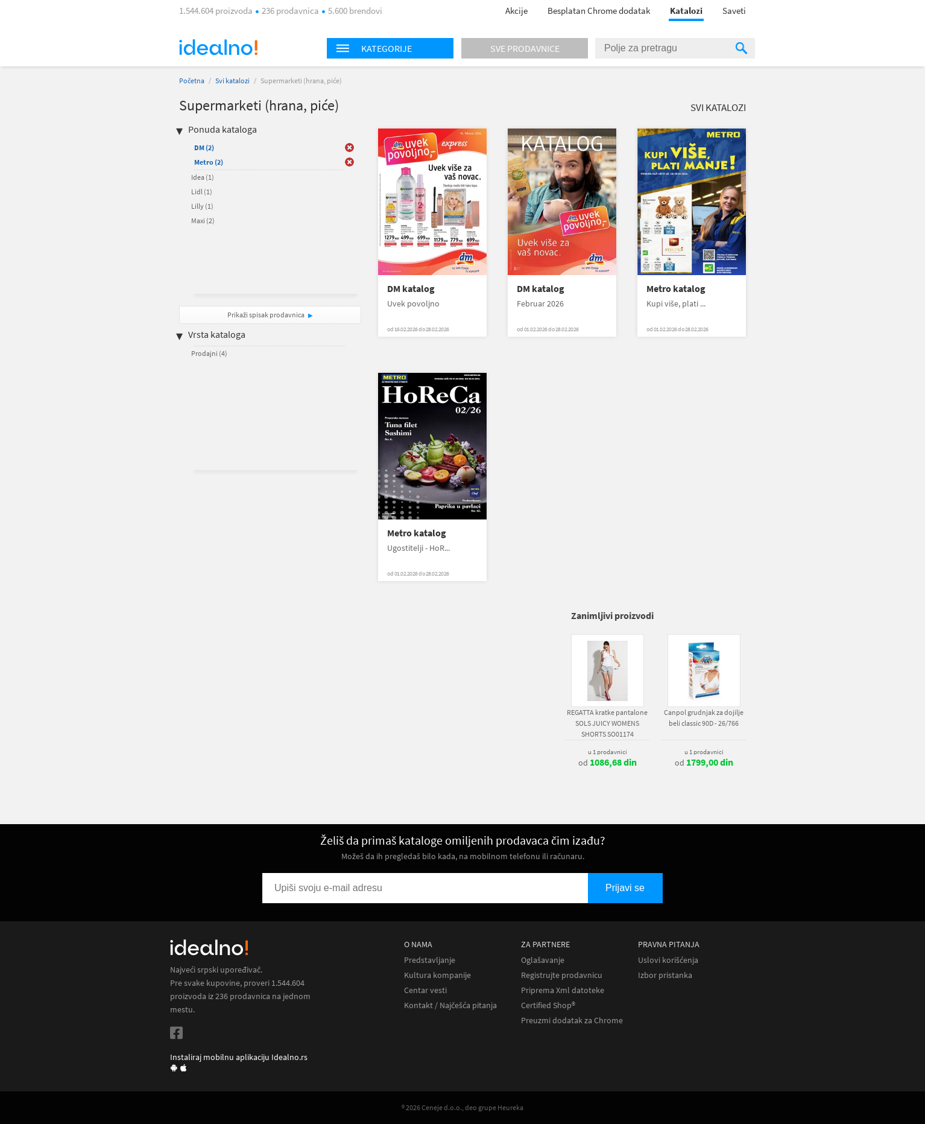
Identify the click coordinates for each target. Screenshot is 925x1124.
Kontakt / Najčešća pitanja (450, 1005)
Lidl (201, 191)
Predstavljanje (429, 960)
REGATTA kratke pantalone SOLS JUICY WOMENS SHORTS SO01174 (607, 723)
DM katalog (411, 288)
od (607, 762)
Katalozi (686, 10)
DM (204, 147)
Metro (208, 162)
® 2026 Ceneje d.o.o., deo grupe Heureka (462, 1107)
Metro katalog (676, 288)
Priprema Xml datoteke (562, 990)
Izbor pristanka (665, 975)
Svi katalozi (232, 80)
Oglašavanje (542, 960)
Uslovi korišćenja (668, 960)
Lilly (202, 206)
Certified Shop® (548, 1005)
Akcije (516, 10)
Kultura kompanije (437, 975)
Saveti (734, 10)
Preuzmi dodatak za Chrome (572, 1020)
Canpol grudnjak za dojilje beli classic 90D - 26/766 (703, 718)
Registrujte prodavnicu (561, 975)
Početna (191, 80)
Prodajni (209, 353)
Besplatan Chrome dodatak (599, 10)
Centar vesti (425, 990)
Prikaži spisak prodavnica (266, 314)
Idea (202, 177)
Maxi (203, 220)
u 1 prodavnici (607, 752)
